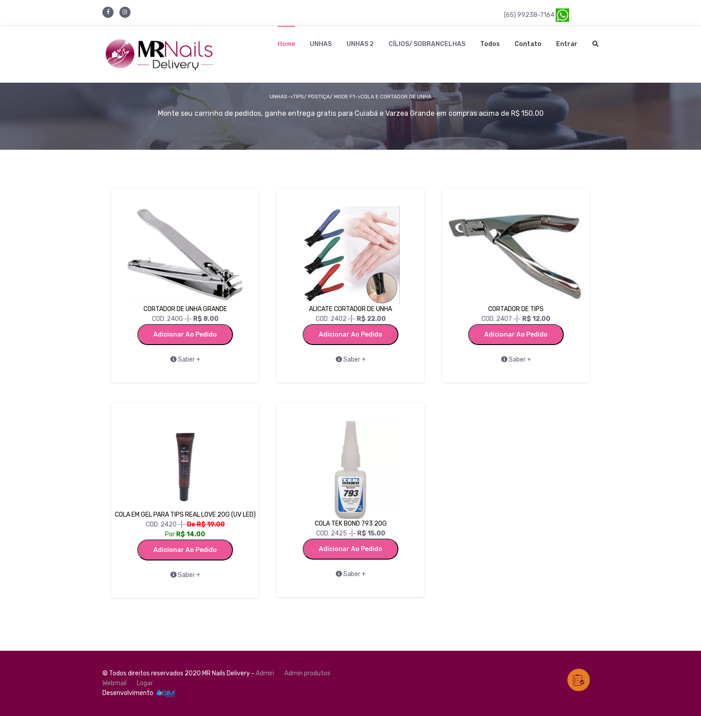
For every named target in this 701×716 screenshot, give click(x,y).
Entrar (567, 44)
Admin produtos (307, 673)
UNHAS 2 (360, 44)
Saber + (185, 359)
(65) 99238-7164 (536, 14)
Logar (145, 683)
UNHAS (321, 44)
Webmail (114, 683)
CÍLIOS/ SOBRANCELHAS (427, 44)
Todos (490, 44)
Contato (528, 44)
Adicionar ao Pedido (185, 334)
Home (286, 44)
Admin (265, 673)
